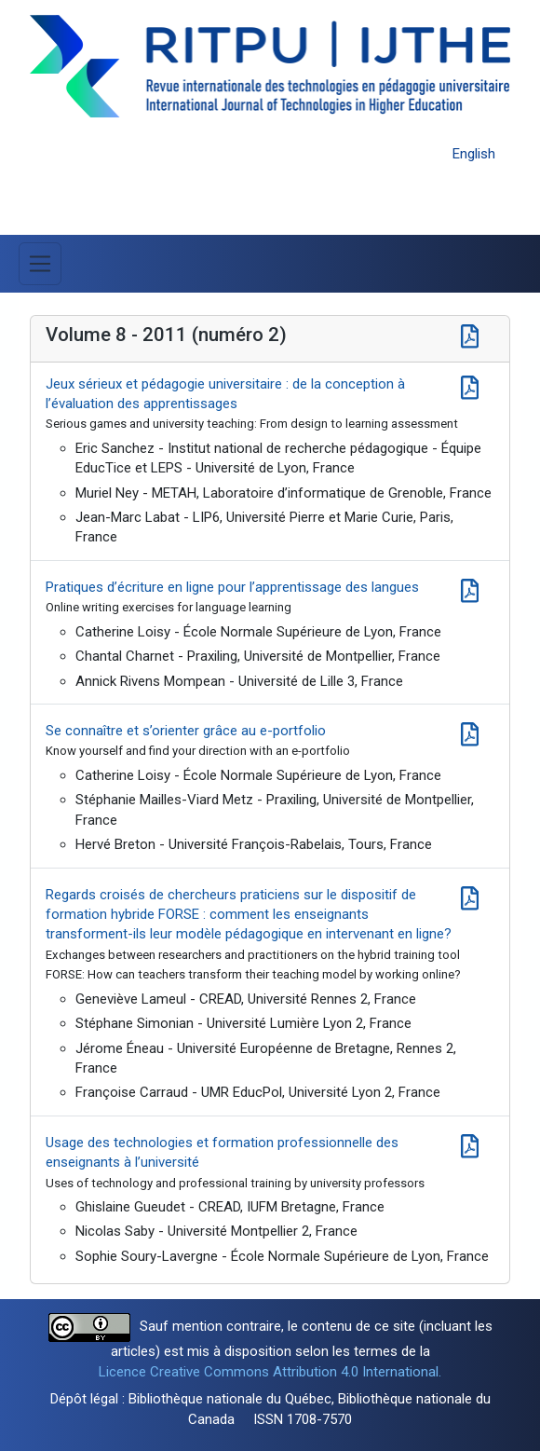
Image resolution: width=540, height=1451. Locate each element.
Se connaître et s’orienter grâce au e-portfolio (186, 730)
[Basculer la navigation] (40, 263)
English (473, 153)
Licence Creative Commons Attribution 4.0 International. (270, 1371)
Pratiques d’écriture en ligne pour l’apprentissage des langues (232, 587)
